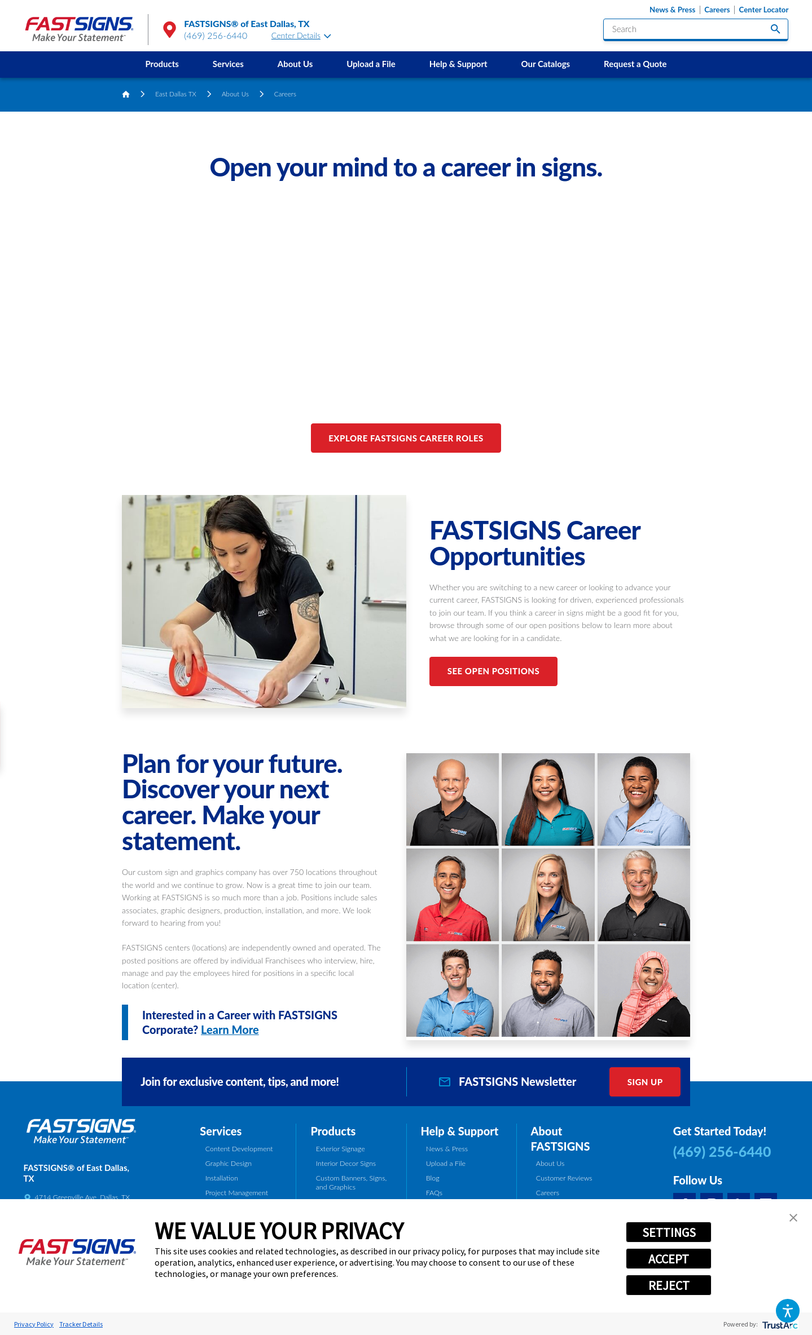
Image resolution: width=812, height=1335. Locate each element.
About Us (295, 64)
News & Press (672, 10)
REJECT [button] (669, 1285)
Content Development (239, 1148)
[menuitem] (161, 64)
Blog (433, 1178)
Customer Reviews (564, 1178)
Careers (717, 10)
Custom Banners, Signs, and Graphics (351, 1183)
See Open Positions (493, 671)
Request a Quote (635, 64)
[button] (787, 1310)
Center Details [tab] (301, 35)
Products (161, 64)
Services (228, 64)
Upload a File (371, 64)
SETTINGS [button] (669, 1232)
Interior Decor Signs (346, 1163)
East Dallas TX (175, 94)
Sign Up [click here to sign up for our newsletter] (645, 1082)
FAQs (434, 1192)
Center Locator (764, 10)
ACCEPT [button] (668, 1259)
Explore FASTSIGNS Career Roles (406, 438)
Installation (221, 1178)
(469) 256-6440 (215, 35)
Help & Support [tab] (459, 1131)
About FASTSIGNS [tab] (560, 1138)
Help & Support (458, 64)
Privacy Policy (34, 1324)
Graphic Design (228, 1163)
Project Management (236, 1192)
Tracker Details (81, 1324)
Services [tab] (221, 1131)
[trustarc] (779, 1324)
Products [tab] (332, 1131)
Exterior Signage (340, 1148)
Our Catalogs (545, 64)
